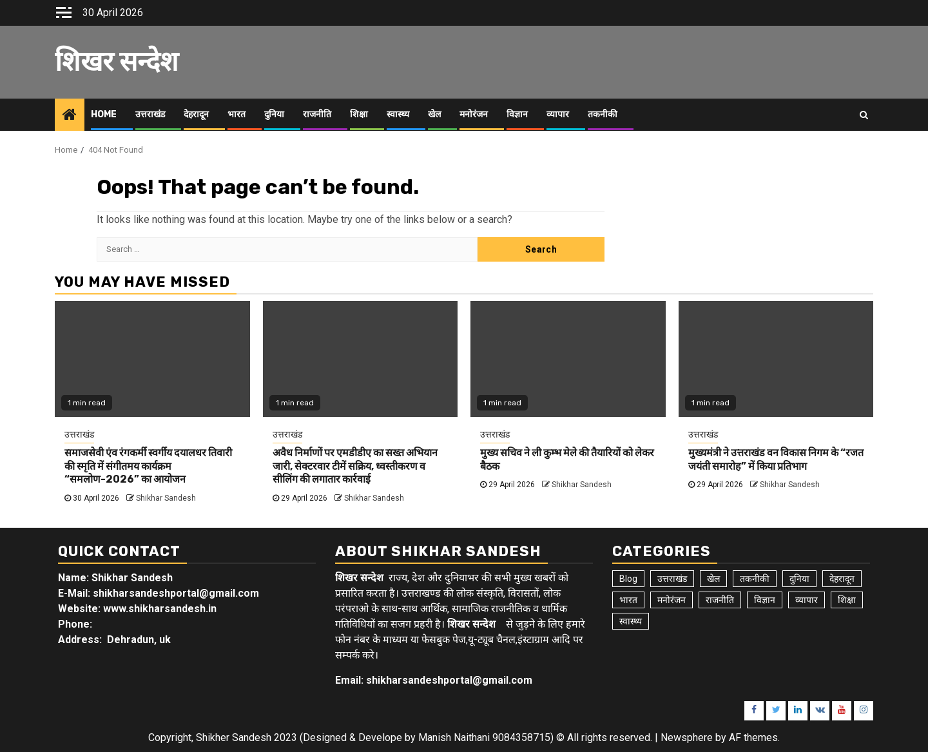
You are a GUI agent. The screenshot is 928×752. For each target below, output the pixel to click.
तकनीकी (602, 114)
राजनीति (317, 114)
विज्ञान (517, 114)
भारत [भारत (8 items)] (628, 600)
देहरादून (196, 114)
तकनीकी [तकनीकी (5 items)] (754, 579)
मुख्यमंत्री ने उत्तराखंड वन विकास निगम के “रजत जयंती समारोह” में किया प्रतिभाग (776, 459)
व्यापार (557, 114)
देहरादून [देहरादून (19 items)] (842, 579)
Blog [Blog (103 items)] (628, 579)
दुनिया (274, 114)
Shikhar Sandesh (166, 498)
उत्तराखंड (150, 114)
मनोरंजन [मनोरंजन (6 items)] (671, 600)
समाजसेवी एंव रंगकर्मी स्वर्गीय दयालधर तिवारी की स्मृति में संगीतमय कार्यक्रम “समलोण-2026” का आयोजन (148, 466)
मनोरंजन (473, 114)
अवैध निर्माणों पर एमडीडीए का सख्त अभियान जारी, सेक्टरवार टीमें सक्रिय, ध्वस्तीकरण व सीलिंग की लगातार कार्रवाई (355, 466)
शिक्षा (359, 114)
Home (104, 114)
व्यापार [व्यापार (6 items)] (806, 600)
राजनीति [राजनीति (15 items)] (720, 600)
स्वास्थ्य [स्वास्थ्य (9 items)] (630, 621)
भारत (236, 114)
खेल (434, 114)
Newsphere (687, 737)
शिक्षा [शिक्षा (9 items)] (847, 600)
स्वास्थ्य (398, 114)
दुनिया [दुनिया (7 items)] (799, 579)
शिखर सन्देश (117, 62)
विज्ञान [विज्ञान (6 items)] (764, 600)
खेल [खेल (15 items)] (713, 579)
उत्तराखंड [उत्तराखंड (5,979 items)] (672, 579)
